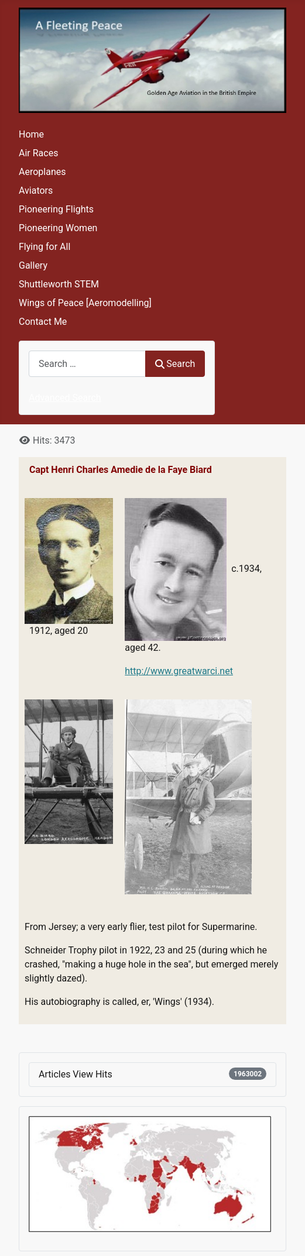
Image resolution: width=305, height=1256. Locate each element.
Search (175, 363)
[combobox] (87, 364)
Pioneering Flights (56, 209)
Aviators (36, 190)
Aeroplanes (42, 171)
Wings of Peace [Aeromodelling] (85, 302)
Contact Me (43, 321)
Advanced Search (65, 397)
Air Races (38, 153)
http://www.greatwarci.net (179, 671)
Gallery (33, 265)
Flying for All (44, 246)
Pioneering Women (58, 228)
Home (31, 134)
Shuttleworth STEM (59, 284)
